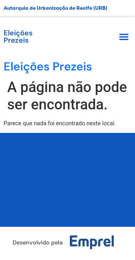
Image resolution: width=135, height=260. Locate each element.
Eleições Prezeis (18, 36)
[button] (123, 36)
